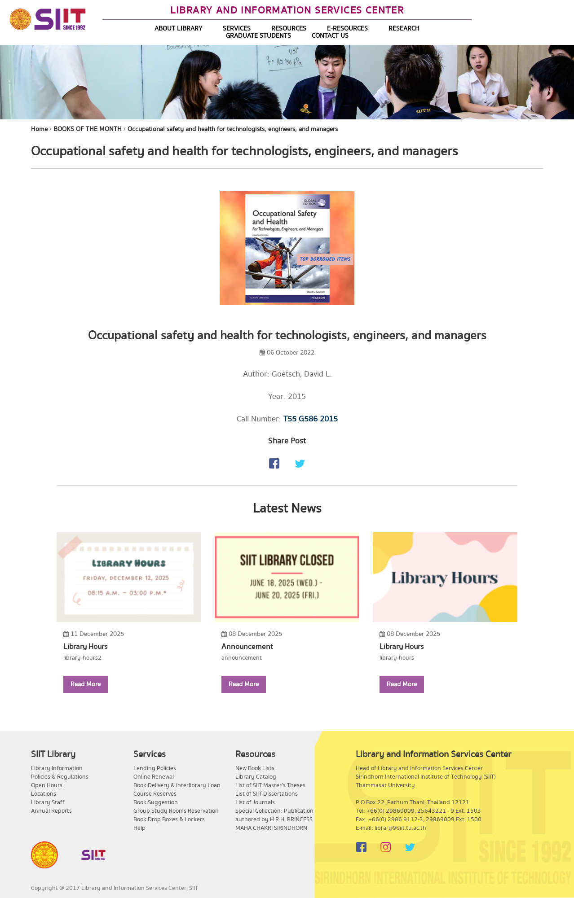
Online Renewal (153, 776)
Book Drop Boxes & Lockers (169, 819)
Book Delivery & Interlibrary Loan (177, 785)
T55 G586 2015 (310, 419)
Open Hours (46, 785)
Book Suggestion (155, 802)
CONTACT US (330, 35)
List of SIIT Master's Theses (270, 785)
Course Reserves (155, 793)
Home (39, 129)
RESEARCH (404, 28)
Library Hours (85, 647)
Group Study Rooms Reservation (176, 810)
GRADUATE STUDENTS (258, 35)
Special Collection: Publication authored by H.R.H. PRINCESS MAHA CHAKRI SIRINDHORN (274, 819)
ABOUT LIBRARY (178, 28)
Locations (43, 793)
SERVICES (237, 28)
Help (139, 828)
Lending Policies (154, 768)
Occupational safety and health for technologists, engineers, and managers (233, 129)
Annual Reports (51, 810)
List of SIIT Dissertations (266, 793)
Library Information (57, 768)
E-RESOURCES (347, 28)
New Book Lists (254, 768)
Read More (86, 684)
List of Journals (255, 802)
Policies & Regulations (59, 776)
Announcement (247, 647)
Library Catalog (255, 776)
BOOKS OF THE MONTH (87, 129)
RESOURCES (288, 28)
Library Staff (48, 802)
